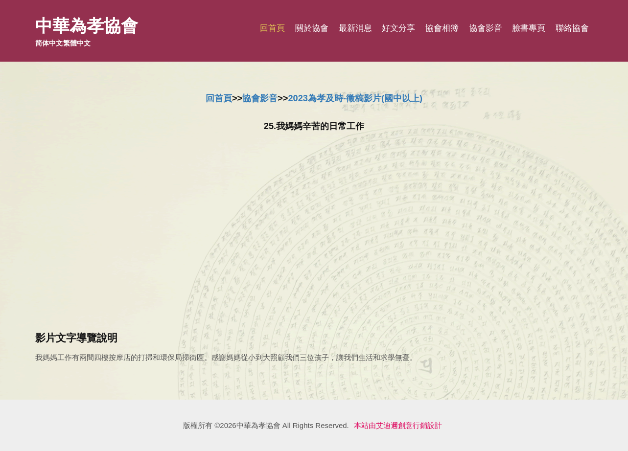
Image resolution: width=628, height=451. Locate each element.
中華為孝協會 (86, 25)
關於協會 (311, 28)
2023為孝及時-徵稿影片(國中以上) (355, 98)
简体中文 (49, 43)
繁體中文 (77, 43)
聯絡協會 (572, 28)
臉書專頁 (528, 28)
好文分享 (398, 28)
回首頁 (272, 28)
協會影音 (485, 28)
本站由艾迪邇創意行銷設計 (398, 425)
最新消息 (355, 28)
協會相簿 (442, 28)
